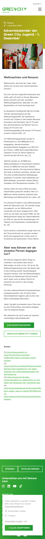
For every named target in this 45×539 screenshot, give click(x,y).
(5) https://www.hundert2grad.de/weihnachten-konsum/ (22, 396)
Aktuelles (7, 494)
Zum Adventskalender (19, 325)
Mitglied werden (30, 469)
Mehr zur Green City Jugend (22, 334)
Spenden (9, 469)
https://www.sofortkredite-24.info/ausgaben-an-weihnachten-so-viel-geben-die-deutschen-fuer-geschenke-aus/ (22, 380)
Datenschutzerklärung (14, 506)
